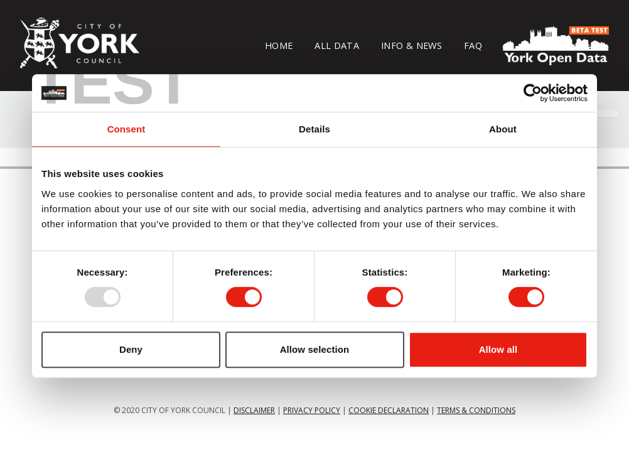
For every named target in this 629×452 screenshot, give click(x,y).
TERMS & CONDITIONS (476, 410)
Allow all (498, 349)
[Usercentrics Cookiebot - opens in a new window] (533, 92)
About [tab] (503, 129)
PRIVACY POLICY (311, 410)
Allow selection (315, 349)
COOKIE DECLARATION (388, 410)
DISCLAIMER (254, 410)
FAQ (473, 45)
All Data (336, 45)
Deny (130, 349)
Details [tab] (314, 129)
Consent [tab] (126, 129)
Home (279, 45)
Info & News (411, 45)
